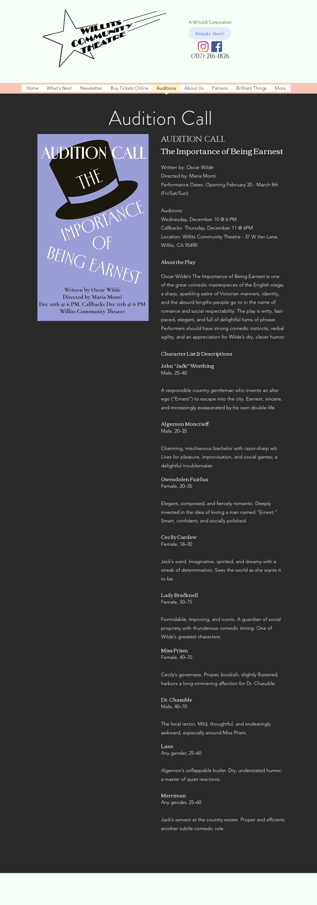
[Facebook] (216, 46)
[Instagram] (203, 46)
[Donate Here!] (209, 33)
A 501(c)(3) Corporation (210, 22)
